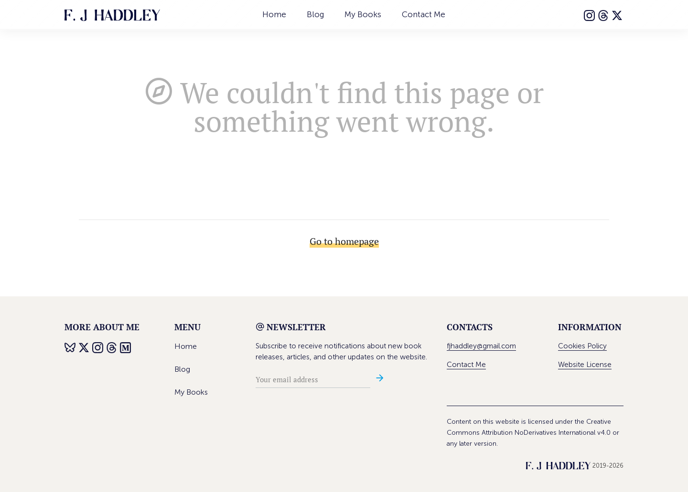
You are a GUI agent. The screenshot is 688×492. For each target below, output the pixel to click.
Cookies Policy (582, 346)
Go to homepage (344, 241)
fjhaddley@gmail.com (481, 346)
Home (274, 14)
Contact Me (423, 14)
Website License (585, 364)
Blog (315, 14)
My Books (362, 14)
